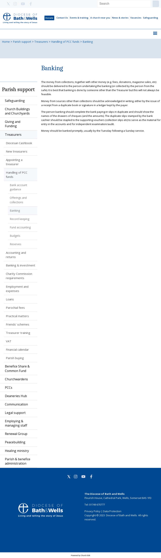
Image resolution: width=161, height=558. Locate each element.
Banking (88, 41)
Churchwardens (16, 379)
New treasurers (16, 151)
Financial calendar (17, 349)
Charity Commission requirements (19, 276)
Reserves (15, 244)
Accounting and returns (16, 255)
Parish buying (15, 358)
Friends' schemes (17, 324)
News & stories (120, 17)
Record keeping (19, 219)
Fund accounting (20, 227)
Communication (16, 404)
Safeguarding (150, 17)
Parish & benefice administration (17, 461)
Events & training (79, 17)
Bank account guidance (18, 187)
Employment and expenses (17, 289)
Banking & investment (20, 265)
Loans (10, 299)
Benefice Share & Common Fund (17, 368)
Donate (49, 17)
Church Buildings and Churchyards (17, 111)
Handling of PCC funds (65, 41)
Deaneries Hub (16, 396)
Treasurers (41, 41)
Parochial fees (15, 308)
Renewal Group (16, 434)
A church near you (100, 17)
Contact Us (62, 17)
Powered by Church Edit (80, 555)
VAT (8, 341)
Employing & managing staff (16, 423)
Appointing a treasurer (14, 162)
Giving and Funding (12, 124)
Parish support (22, 41)
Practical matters (17, 316)
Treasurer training (18, 333)
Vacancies (135, 17)
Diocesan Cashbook (19, 143)
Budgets (15, 236)
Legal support (15, 413)
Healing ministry (17, 451)
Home (6, 41)
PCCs (8, 387)
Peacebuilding (15, 442)
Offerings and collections (18, 200)
